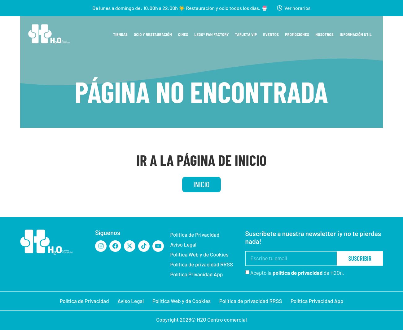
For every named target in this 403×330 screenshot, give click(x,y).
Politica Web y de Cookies (199, 255)
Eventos (271, 34)
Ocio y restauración (153, 34)
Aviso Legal (183, 245)
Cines (183, 34)
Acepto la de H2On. (297, 273)
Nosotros (324, 34)
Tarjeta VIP (246, 34)
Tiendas (120, 34)
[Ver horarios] (279, 8)
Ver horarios (297, 8)
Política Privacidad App (196, 274)
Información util (356, 34)
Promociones (297, 34)
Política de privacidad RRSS (201, 264)
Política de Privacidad (194, 235)
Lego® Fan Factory (212, 34)
